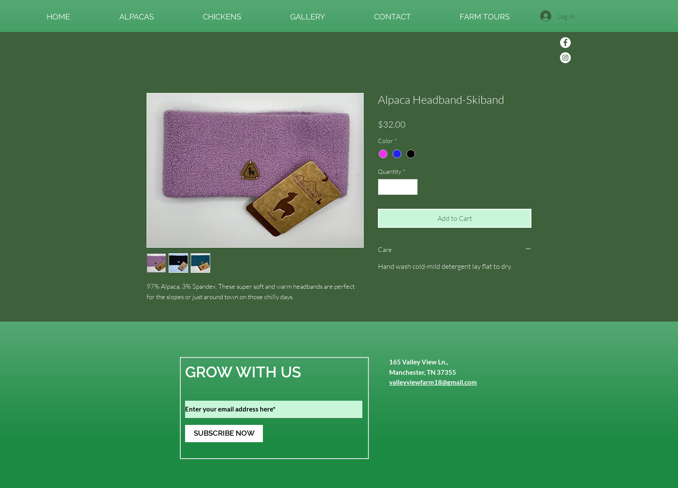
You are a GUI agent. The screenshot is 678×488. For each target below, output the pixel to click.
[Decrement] (384, 187)
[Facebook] (565, 42)
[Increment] (411, 187)
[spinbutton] (398, 187)
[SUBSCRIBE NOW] (224, 433)
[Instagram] (565, 57)
